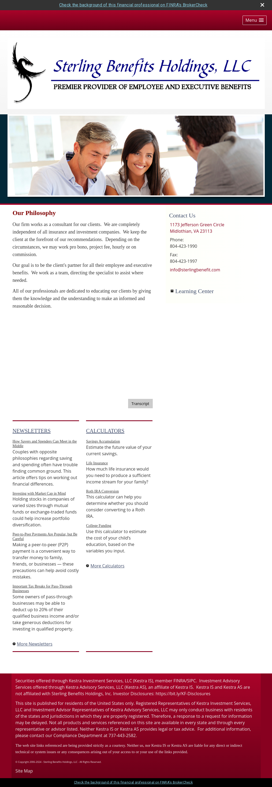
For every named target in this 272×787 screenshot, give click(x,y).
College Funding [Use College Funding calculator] (98, 526)
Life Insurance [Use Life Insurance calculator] (97, 463)
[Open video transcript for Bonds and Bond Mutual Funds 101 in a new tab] (140, 403)
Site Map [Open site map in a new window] (24, 771)
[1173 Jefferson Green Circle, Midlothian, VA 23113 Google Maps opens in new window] (197, 227)
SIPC (191, 681)
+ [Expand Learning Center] (172, 291)
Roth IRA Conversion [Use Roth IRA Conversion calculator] (102, 491)
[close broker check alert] (262, 5)
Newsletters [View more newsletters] (32, 431)
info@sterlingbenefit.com (195, 270)
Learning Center (194, 291)
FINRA (179, 681)
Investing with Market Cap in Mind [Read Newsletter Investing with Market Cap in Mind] (39, 493)
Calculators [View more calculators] (105, 431)
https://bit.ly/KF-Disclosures (182, 694)
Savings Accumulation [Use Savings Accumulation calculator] (103, 441)
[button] (255, 20)
